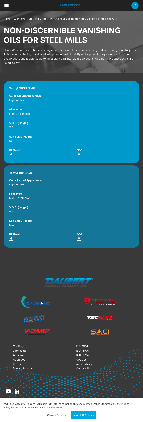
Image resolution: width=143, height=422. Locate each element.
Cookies (81, 359)
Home (7, 19)
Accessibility (84, 364)
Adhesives (19, 355)
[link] (6, 5)
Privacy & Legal (23, 368)
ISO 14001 (82, 351)
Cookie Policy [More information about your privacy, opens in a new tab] (54, 407)
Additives (19, 359)
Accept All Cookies (83, 415)
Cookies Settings (56, 415)
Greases (18, 364)
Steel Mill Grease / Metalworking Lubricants (53, 19)
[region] (71, 410)
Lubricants (20, 19)
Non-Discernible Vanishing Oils (99, 19)
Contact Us (83, 368)
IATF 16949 (83, 355)
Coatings (18, 346)
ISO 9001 (82, 346)
